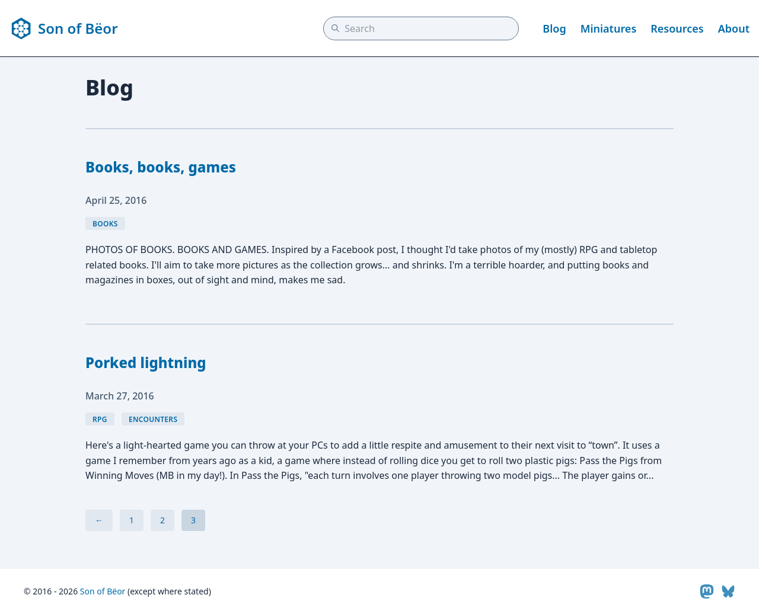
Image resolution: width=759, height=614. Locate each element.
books (105, 224)
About (734, 28)
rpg (100, 419)
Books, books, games (160, 167)
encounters (153, 419)
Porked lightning (145, 362)
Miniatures (609, 28)
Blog (554, 28)
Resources (676, 28)
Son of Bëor (103, 591)
